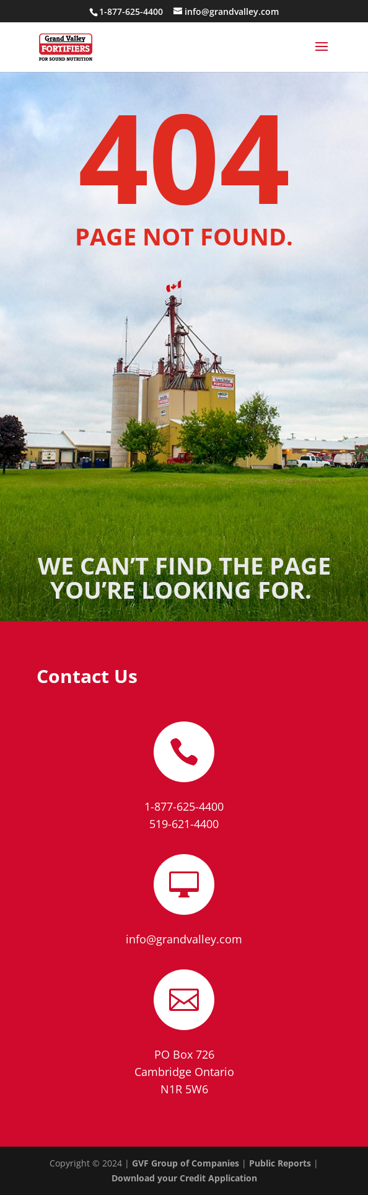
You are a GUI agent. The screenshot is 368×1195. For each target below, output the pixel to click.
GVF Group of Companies (185, 1163)
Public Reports (280, 1163)
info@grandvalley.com (184, 939)
